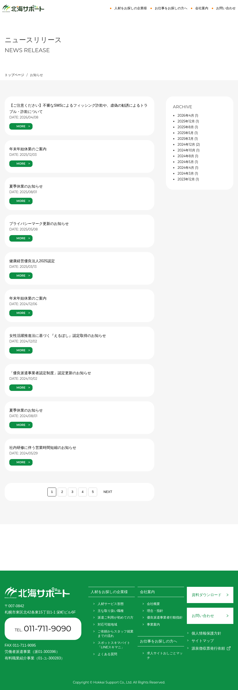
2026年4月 (188, 115)
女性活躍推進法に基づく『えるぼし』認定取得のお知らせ (57, 336)
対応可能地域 (107, 624)
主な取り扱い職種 (111, 611)
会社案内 (201, 8)
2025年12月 (188, 121)
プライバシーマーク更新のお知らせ (39, 224)
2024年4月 (188, 168)
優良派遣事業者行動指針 (165, 617)
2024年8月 (188, 156)
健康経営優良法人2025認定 (32, 261)
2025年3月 (188, 139)
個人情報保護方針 (206, 633)
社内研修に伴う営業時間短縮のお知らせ (42, 448)
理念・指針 (155, 611)
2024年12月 (189, 144)
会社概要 (153, 604)
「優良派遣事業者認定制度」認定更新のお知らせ (50, 373)
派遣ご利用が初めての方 (115, 617)
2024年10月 (188, 150)
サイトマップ (203, 641)
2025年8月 (188, 127)
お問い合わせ (226, 8)
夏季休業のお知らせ (26, 186)
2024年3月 (188, 173)
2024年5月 (188, 162)
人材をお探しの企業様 (130, 8)
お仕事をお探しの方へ (171, 8)
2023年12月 (188, 179)
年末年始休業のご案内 (27, 149)
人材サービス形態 (111, 604)
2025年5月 (188, 133)
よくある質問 (107, 654)
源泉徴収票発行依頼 (208, 648)
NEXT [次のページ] (107, 492)
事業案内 (153, 624)
